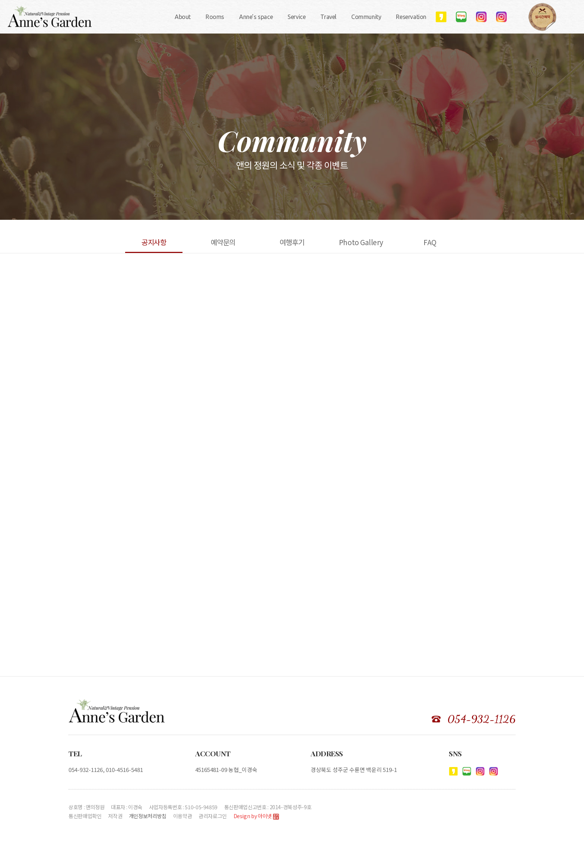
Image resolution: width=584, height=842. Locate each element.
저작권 (115, 816)
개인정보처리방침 (147, 816)
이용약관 (182, 816)
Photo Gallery (361, 242)
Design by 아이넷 (256, 816)
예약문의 (223, 242)
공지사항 (154, 242)
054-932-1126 (481, 719)
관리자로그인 (213, 816)
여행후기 (292, 242)
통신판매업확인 (85, 816)
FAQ (430, 242)
